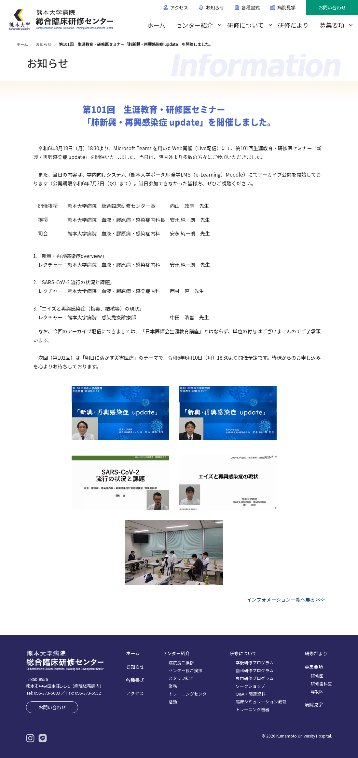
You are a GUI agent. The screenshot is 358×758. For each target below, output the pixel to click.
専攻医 (317, 691)
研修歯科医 (321, 684)
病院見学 (286, 7)
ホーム (156, 24)
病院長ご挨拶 (181, 662)
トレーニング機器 (252, 709)
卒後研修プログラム (255, 662)
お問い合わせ (332, 7)
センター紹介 (194, 24)
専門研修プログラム (255, 678)
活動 (173, 701)
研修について (245, 24)
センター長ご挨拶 (185, 670)
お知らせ (215, 7)
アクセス (179, 7)
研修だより (293, 24)
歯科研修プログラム (255, 670)
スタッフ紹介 (181, 678)
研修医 (317, 676)
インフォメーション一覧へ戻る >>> (286, 599)
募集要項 (332, 24)
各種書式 (250, 7)
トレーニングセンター (190, 694)
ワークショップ (250, 686)
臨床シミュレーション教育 (261, 701)
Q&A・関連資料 (251, 694)
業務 (173, 686)
